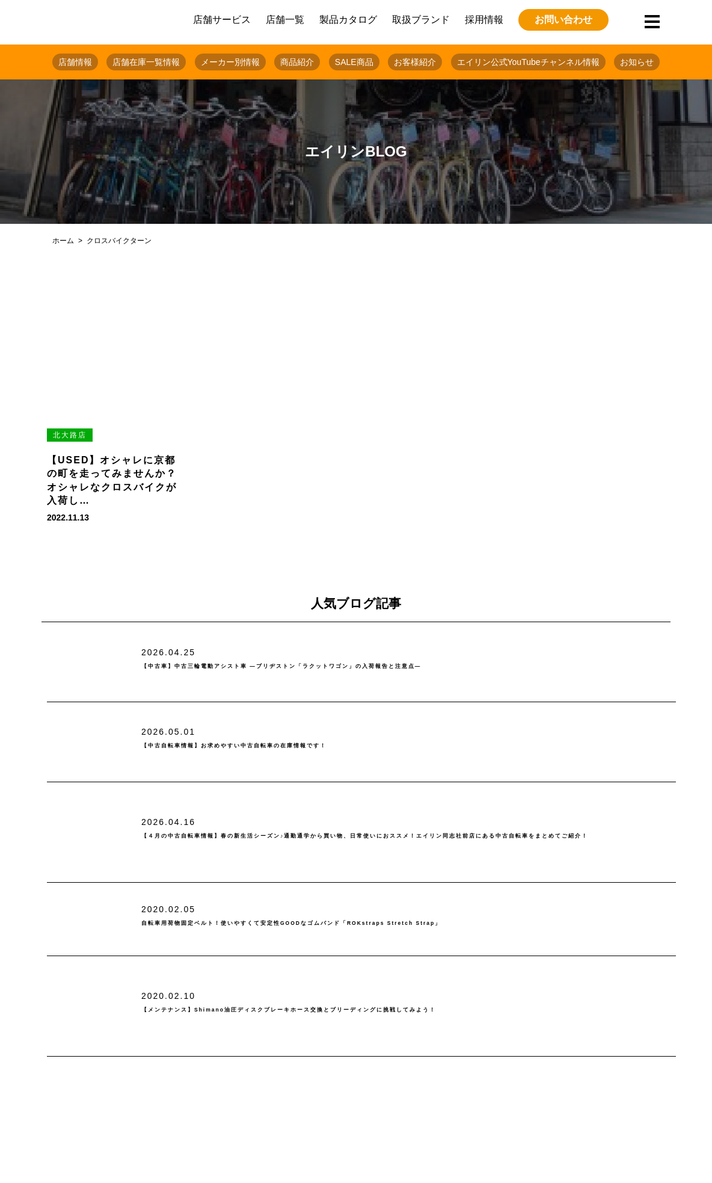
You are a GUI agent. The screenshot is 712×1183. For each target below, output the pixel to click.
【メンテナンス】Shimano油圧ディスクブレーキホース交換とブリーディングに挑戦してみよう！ (382, 1010)
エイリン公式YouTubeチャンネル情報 (528, 62)
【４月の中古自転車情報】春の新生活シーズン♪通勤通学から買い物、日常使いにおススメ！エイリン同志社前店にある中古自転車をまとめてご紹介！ (404, 837)
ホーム (63, 240)
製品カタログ (348, 19)
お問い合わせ (563, 19)
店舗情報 (75, 62)
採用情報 (484, 19)
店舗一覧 (285, 19)
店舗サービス (222, 19)
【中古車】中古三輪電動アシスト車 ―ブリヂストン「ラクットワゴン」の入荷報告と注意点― (370, 666)
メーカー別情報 (230, 62)
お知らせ (637, 62)
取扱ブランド (421, 19)
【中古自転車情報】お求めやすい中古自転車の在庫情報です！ (292, 746)
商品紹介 (297, 62)
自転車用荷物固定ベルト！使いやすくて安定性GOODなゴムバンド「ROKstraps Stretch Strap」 (385, 923)
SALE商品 (354, 62)
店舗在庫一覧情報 (146, 62)
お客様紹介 (415, 62)
